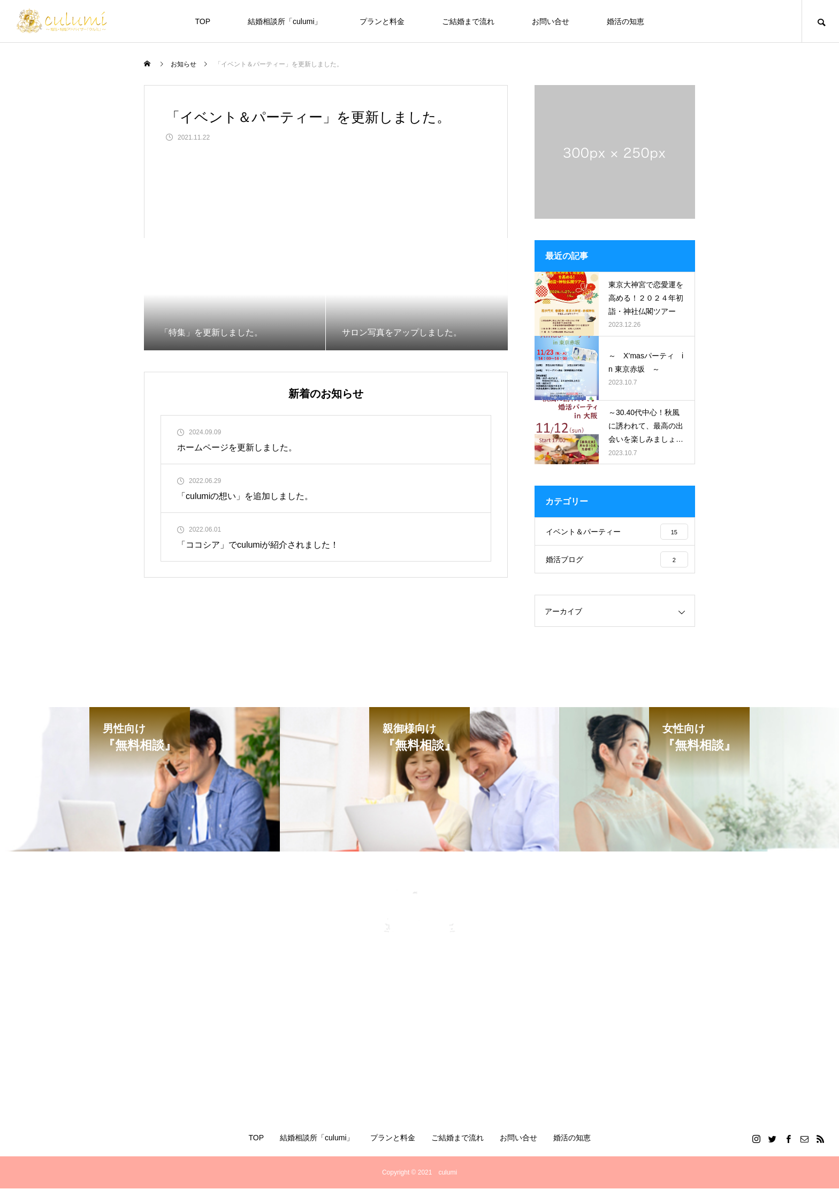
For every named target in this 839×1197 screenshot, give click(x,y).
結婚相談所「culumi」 (285, 21)
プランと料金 (382, 21)
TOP (203, 21)
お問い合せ (550, 21)
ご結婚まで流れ (468, 21)
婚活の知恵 (625, 21)
